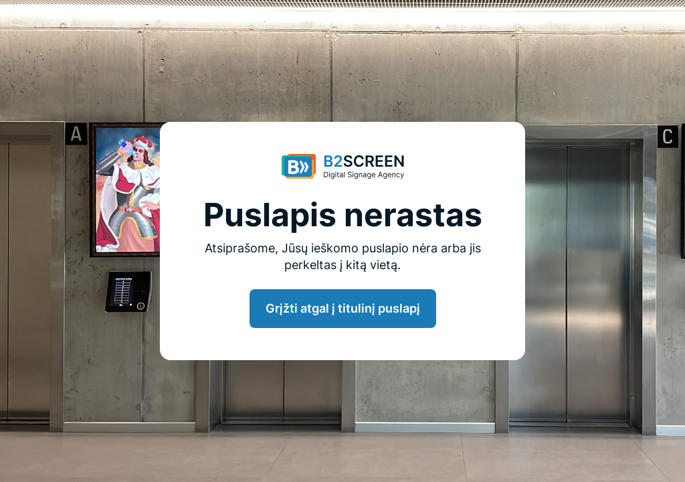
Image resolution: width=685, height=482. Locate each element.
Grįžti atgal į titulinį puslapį (343, 308)
